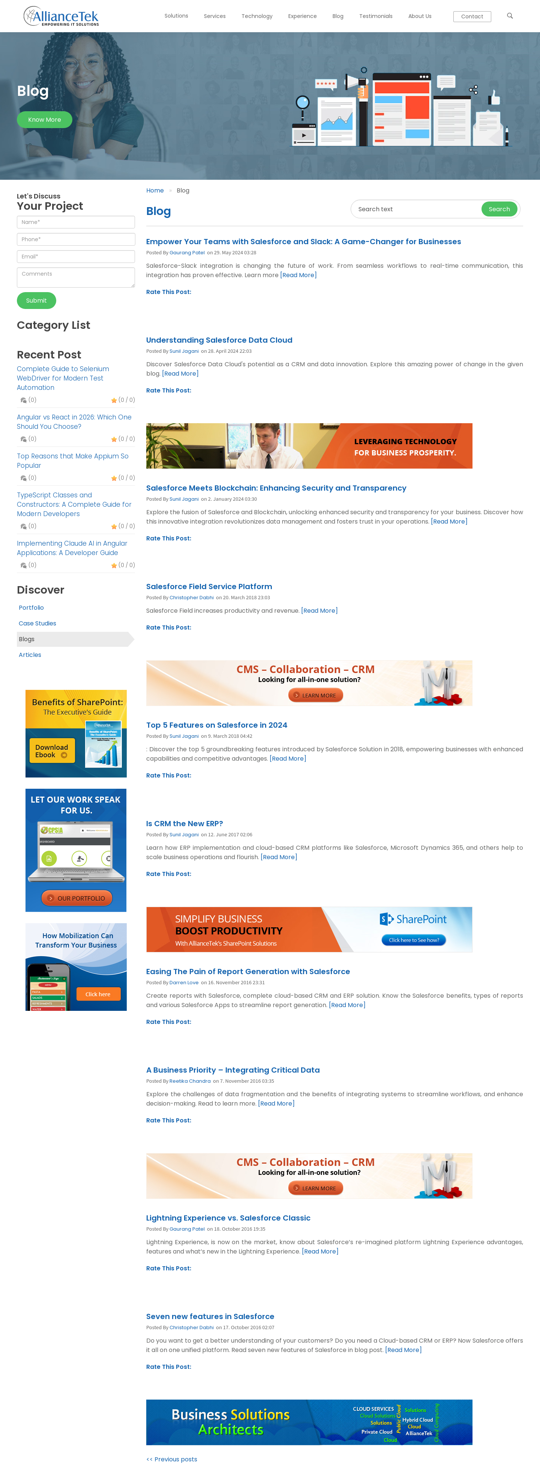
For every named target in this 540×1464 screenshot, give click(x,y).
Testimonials (376, 16)
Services (215, 16)
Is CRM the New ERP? (184, 823)
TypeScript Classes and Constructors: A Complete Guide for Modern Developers (74, 504)
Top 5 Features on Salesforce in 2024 (217, 725)
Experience (302, 16)
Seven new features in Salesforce (210, 1316)
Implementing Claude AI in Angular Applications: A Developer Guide (72, 548)
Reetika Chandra (190, 1081)
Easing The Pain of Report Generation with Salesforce (248, 971)
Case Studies (37, 623)
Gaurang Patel (187, 252)
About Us (420, 16)
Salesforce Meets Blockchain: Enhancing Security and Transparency (276, 488)
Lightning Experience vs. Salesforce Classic (228, 1218)
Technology (257, 16)
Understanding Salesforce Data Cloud (219, 340)
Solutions (176, 15)
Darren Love (184, 982)
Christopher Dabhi (192, 597)
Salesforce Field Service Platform (209, 586)
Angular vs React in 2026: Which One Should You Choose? (74, 422)
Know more (44, 119)
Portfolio (31, 607)
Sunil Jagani (184, 351)
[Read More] (298, 275)
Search (499, 209)
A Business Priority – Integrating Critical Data (233, 1070)
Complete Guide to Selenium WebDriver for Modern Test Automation (63, 378)
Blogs (26, 639)
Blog (338, 16)
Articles (30, 655)
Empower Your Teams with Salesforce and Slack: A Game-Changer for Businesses (303, 241)
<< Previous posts (171, 1459)
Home (155, 190)
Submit (36, 300)
